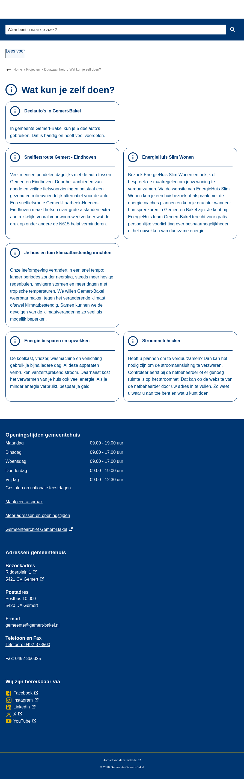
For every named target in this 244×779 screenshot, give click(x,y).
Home (17, 69)
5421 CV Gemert (24, 579)
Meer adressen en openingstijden (37, 515)
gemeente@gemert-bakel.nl (32, 625)
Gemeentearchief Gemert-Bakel (39, 529)
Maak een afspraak (24, 501)
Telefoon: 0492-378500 (27, 644)
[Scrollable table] (110, 461)
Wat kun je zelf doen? (85, 69)
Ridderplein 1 (21, 572)
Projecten (33, 69)
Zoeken (231, 29)
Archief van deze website (122, 760)
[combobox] (115, 29)
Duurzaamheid (55, 69)
